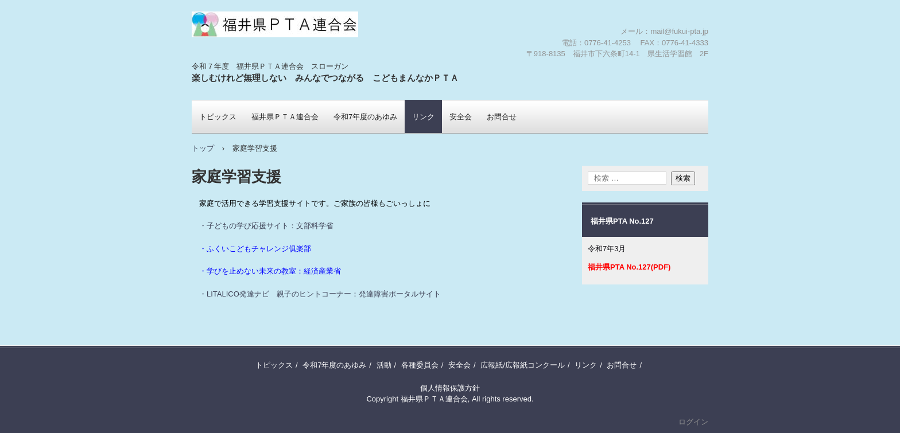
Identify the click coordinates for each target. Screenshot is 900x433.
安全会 (460, 116)
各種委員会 (420, 365)
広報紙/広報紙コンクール (522, 365)
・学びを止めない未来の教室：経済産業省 (270, 271)
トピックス (217, 116)
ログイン (693, 422)
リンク (423, 116)
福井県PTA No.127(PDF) (629, 267)
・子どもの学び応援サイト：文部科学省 (266, 225)
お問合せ (502, 116)
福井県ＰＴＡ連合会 (259, 60)
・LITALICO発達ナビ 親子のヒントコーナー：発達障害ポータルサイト (320, 294)
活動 (384, 365)
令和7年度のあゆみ (365, 116)
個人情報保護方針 (450, 388)
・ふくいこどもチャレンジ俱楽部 (255, 248)
